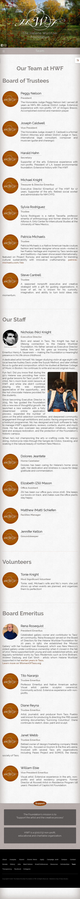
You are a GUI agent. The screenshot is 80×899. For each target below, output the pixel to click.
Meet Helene (28, 864)
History (12, 864)
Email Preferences (41, 864)
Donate (5, 864)
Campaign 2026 (52, 859)
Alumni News (32, 859)
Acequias (13, 859)
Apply (42, 859)
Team (74, 864)
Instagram (26, 869)
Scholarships (64, 864)
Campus (64, 859)
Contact (73, 859)
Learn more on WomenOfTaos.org (21, 663)
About (4, 859)
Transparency (7, 869)
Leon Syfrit (13, 347)
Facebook (17, 869)
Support (40, 803)
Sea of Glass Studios (62, 879)
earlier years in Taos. (32, 660)
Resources (54, 864)
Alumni (21, 859)
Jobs (19, 864)
